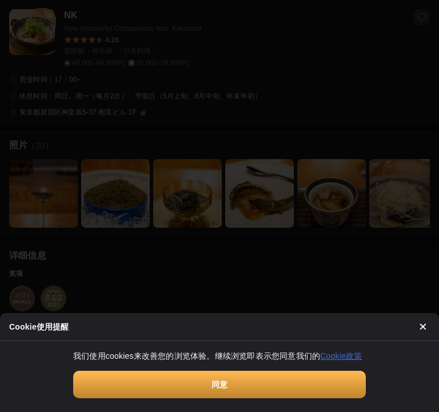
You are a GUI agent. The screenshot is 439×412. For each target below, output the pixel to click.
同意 (219, 384)
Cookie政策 (341, 355)
